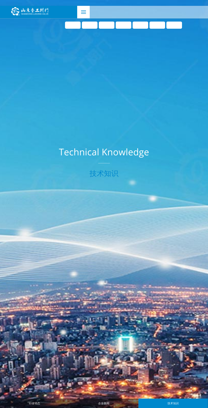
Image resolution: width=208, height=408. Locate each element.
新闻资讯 (123, 25)
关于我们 (89, 25)
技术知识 (173, 403)
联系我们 (174, 25)
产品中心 (106, 25)
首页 (73, 25)
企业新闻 (104, 403)
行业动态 (34, 403)
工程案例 (140, 25)
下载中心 (157, 25)
